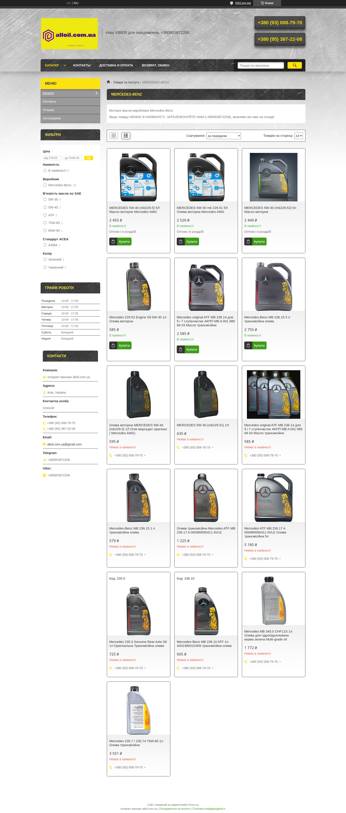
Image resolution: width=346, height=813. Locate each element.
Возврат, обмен (155, 65)
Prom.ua (194, 804)
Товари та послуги (126, 82)
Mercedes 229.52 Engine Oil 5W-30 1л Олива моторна (137, 319)
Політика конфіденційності (209, 808)
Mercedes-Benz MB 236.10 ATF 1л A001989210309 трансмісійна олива (204, 644)
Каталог (52, 65)
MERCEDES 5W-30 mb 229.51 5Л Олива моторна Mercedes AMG (202, 210)
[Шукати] (295, 65)
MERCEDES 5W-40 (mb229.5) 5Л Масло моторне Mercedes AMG (134, 210)
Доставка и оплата (116, 65)
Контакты (81, 65)
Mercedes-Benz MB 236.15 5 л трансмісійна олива (267, 319)
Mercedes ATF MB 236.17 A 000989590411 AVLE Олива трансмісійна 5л (265, 532)
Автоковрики (52, 118)
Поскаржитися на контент (174, 808)
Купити (124, 241)
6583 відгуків (243, 3)
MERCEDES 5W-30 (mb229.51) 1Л (203, 425)
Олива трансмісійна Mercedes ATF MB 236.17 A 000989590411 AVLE (206, 530)
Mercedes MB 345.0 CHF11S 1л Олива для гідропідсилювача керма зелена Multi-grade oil (268, 635)
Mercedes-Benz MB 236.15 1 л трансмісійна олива (132, 530)
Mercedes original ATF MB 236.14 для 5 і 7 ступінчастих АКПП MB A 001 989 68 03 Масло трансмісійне (206, 321)
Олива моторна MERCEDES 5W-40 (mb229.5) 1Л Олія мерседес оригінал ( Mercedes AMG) (138, 429)
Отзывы (48, 110)
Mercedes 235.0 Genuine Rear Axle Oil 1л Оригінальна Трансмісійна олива (138, 644)
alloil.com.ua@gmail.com (64, 444)
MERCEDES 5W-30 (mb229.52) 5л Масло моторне (270, 210)
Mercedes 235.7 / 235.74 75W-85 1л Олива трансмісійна (136, 743)
